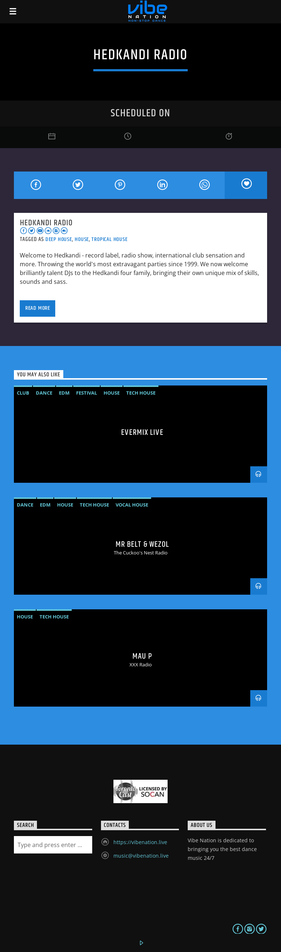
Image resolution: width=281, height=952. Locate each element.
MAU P (142, 656)
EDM (64, 393)
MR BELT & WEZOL (142, 544)
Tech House (141, 393)
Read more (37, 308)
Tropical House (109, 239)
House (82, 239)
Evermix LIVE (142, 432)
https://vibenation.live (140, 842)
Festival (86, 393)
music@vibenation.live (141, 855)
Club (23, 393)
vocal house (132, 504)
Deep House (58, 239)
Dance (44, 393)
